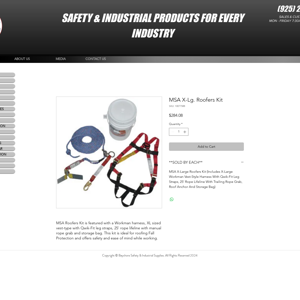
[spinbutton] (178, 131)
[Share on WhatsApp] (171, 199)
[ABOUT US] (22, 59)
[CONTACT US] (95, 59)
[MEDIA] (61, 59)
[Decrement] (172, 131)
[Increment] (185, 131)
